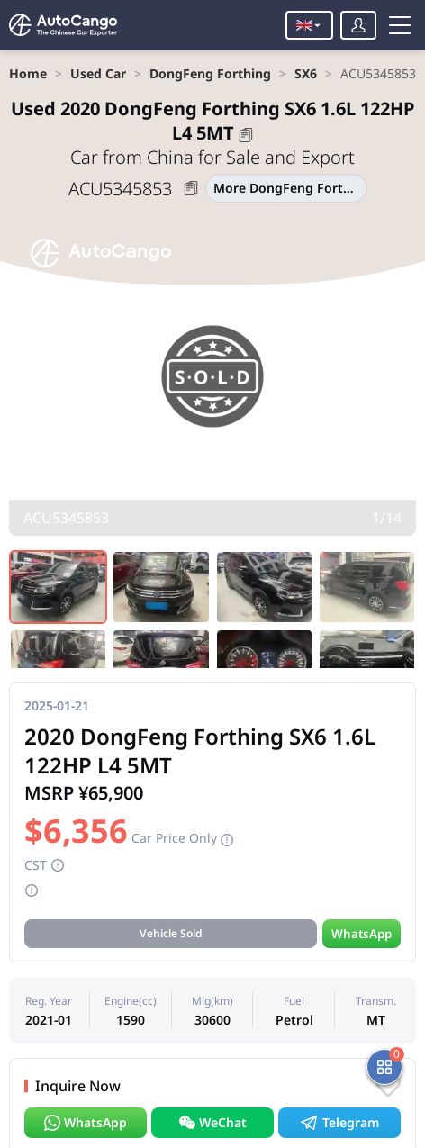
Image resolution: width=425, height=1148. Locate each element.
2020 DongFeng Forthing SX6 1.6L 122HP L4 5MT (212, 120)
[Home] (63, 25)
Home (28, 73)
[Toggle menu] (400, 25)
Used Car (98, 73)
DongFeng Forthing (210, 73)
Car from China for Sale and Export (212, 157)
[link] (28, 73)
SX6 (305, 73)
